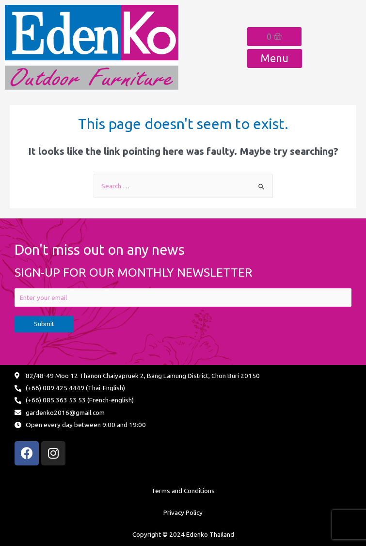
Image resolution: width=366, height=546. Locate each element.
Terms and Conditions (183, 491)
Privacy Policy (183, 512)
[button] (274, 58)
